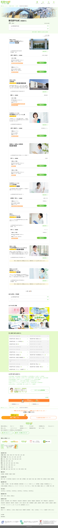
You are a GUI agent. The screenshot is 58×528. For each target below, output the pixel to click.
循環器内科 (25, 500)
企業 (53, 485)
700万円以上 (25, 490)
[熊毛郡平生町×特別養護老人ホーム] (39, 355)
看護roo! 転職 (11, 407)
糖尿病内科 (38, 500)
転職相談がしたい (15, 404)
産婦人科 (24, 502)
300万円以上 (3, 490)
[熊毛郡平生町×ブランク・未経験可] (19, 369)
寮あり (33, 509)
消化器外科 (3, 502)
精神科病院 (21, 483)
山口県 (17, 407)
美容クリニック (32, 483)
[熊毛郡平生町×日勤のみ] (19, 338)
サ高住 (33, 485)
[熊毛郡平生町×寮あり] (39, 364)
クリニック (26, 483)
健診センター (43, 485)
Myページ (12, 426)
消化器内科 (20, 500)
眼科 (27, 502)
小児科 (20, 502)
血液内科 (29, 500)
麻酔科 (55, 502)
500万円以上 (14, 490)
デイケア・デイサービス (19, 485)
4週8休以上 (9, 509)
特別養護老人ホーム (48, 483)
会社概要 (2, 514)
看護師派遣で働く (32, 428)
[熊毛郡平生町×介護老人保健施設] (19, 357)
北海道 (8, 454)
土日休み (13, 509)
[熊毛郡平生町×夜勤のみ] (39, 338)
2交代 (2, 495)
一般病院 (2, 483)
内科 (11, 500)
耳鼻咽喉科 (31, 502)
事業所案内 (3, 516)
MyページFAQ (41, 428)
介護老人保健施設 (4, 485)
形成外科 (16, 502)
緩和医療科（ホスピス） (25, 504)
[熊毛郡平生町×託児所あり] (19, 366)
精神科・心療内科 (45, 502)
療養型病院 (16, 483)
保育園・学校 (49, 485)
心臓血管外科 (51, 500)
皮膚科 (35, 502)
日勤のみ (8, 495)
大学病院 (6, 483)
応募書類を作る (42, 426)
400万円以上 (9, 490)
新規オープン (3, 509)
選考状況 (21, 426)
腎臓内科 (33, 500)
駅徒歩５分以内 (19, 509)
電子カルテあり (51, 509)
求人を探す (31, 426)
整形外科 (12, 502)
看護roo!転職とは (4, 426)
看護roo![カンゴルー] (4, 407)
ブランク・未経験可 (44, 509)
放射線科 (51, 502)
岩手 (13, 454)
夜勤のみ (12, 495)
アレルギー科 (17, 504)
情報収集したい (36, 404)
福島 (23, 454)
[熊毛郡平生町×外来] (19, 344)
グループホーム (28, 485)
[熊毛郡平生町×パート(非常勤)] (19, 341)
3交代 (5, 495)
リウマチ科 (3, 504)
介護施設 (41, 483)
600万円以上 (20, 490)
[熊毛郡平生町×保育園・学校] (39, 366)
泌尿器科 (39, 502)
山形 (21, 454)
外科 (42, 500)
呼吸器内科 (15, 500)
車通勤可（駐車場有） (27, 509)
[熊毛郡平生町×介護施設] (19, 355)
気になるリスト (51, 426)
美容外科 (2, 500)
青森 (11, 454)
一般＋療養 (11, 483)
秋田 (18, 454)
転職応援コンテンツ (23, 428)
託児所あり (37, 509)
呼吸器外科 (46, 500)
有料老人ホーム (11, 485)
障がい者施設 (37, 485)
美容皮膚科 (7, 500)
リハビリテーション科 (10, 504)
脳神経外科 (8, 502)
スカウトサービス (13, 428)
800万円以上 (31, 490)
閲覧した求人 (3, 428)
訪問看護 (37, 483)
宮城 (16, 454)
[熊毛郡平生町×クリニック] (19, 352)
